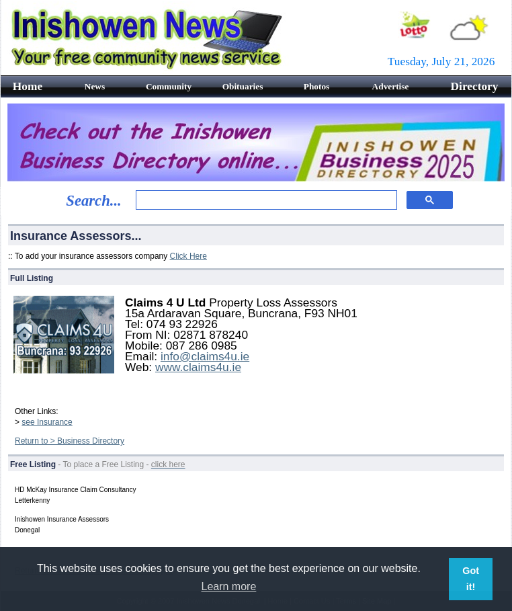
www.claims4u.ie (198, 367)
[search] (265, 200)
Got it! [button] (470, 578)
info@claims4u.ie (205, 356)
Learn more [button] (229, 586)
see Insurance (47, 422)
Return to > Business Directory (69, 441)
